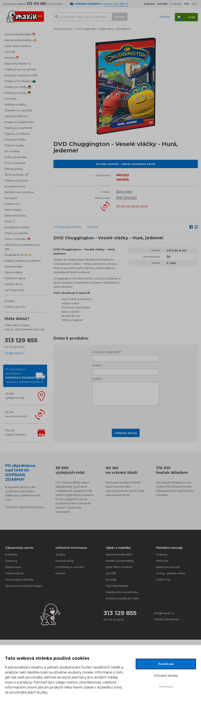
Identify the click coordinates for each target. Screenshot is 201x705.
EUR (194, 3)
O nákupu (175, 3)
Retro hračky (13, 209)
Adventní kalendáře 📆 (20, 34)
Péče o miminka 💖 (18, 239)
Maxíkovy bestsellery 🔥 (21, 40)
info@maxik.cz (14, 353)
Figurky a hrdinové (17, 133)
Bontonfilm (124, 192)
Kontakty (11, 554)
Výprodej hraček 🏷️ (18, 63)
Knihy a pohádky (16, 157)
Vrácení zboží (14, 573)
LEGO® (10, 51)
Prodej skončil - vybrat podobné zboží (125, 164)
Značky (9, 301)
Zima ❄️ (10, 221)
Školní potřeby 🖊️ (16, 174)
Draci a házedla (15, 163)
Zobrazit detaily (166, 675)
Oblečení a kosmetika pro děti (22, 247)
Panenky (11, 98)
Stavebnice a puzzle (18, 110)
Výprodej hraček (117, 585)
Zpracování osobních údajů (23, 585)
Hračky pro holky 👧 (18, 87)
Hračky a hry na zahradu (20, 69)
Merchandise (13, 266)
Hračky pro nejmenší (18, 127)
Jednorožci (12, 203)
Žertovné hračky (16, 215)
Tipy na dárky (13, 272)
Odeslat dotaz (126, 433)
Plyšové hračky (14, 145)
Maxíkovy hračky (62, 28)
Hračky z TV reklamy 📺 (20, 81)
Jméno (97, 365)
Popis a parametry (69, 226)
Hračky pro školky (16, 233)
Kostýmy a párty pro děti (21, 75)
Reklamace (13, 567)
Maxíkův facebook (166, 619)
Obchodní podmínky (19, 579)
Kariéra (60, 573)
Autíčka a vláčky (15, 104)
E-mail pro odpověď (105, 352)
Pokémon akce (15, 278)
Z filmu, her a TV (15, 306)
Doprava (11, 560)
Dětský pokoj (14, 168)
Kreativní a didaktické (19, 122)
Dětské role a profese (19, 192)
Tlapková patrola (16, 180)
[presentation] (125, 416)
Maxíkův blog (64, 560)
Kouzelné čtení (15, 186)
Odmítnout (166, 686)
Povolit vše (166, 664)
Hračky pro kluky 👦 (18, 92)
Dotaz (94, 226)
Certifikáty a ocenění (69, 567)
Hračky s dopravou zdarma (23, 260)
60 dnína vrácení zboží (16, 414)
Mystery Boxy (14, 284)
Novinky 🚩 (12, 57)
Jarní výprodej (14, 290)
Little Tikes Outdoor (18, 46)
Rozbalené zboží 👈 (18, 254)
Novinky (111, 579)
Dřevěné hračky (15, 139)
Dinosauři (11, 198)
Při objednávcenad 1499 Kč (24, 375)
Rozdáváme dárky (17, 227)
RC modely (12, 151)
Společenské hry (16, 116)
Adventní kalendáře (119, 554)
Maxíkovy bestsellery (120, 560)
